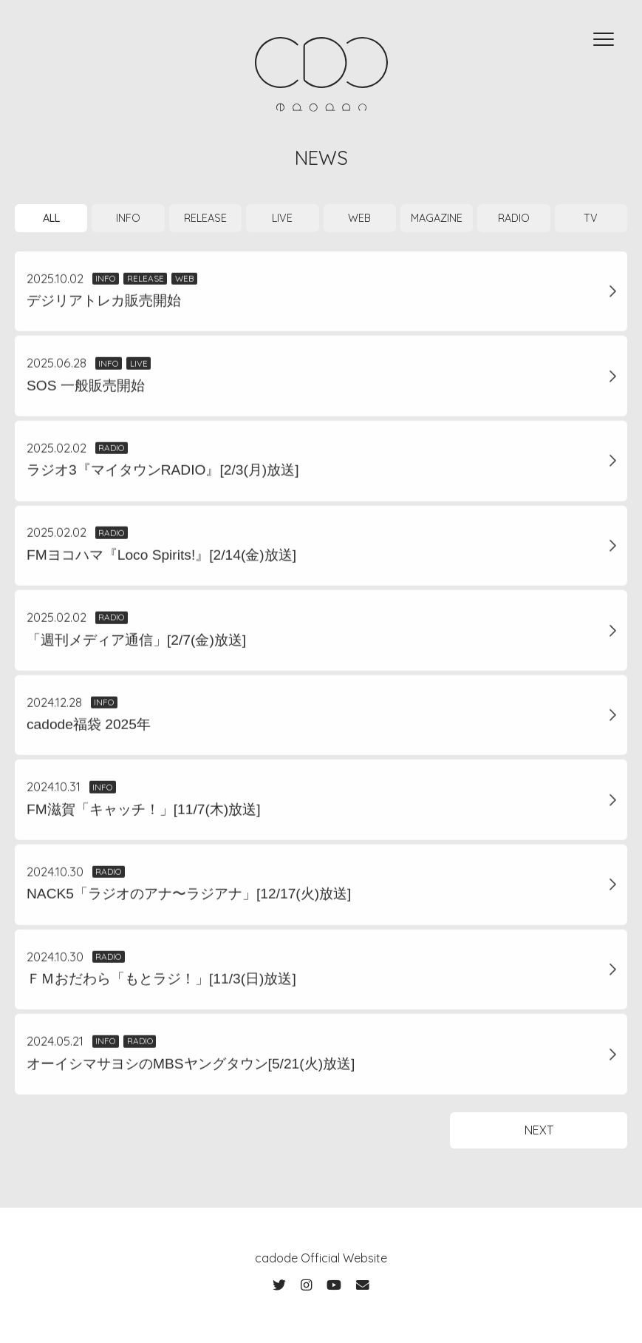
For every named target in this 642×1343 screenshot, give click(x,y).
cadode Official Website (321, 1258)
